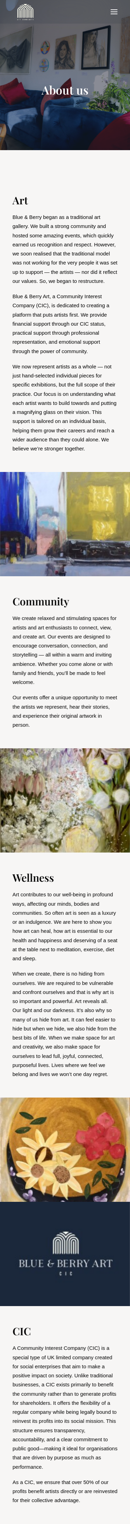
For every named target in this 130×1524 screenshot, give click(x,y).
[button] (114, 12)
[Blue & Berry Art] (24, 12)
